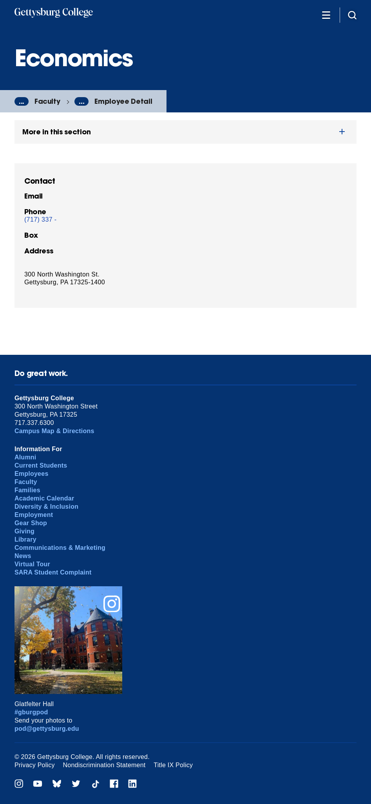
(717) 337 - (40, 219)
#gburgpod (31, 712)
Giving (24, 531)
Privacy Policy (34, 765)
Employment (33, 514)
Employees (31, 473)
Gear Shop (30, 523)
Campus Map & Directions (54, 431)
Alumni (25, 457)
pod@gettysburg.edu (46, 728)
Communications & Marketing (59, 547)
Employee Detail (123, 101)
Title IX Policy (173, 765)
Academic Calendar (44, 498)
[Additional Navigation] (326, 14)
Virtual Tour (32, 564)
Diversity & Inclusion (46, 506)
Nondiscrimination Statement (104, 765)
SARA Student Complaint (53, 572)
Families (27, 490)
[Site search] (352, 14)
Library (25, 539)
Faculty (47, 101)
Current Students (40, 465)
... (21, 101)
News (22, 556)
